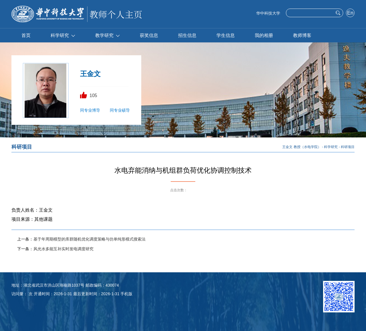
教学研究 (107, 35)
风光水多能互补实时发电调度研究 (63, 249)
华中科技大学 (268, 13)
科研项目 (348, 147)
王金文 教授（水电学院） (301, 147)
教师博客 (302, 35)
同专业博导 (90, 110)
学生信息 (225, 35)
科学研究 (63, 35)
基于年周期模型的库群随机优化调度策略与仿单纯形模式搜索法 (89, 239)
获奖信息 (149, 35)
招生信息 (187, 35)
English (350, 13)
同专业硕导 (120, 110)
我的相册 (264, 35)
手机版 (126, 293)
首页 (26, 35)
